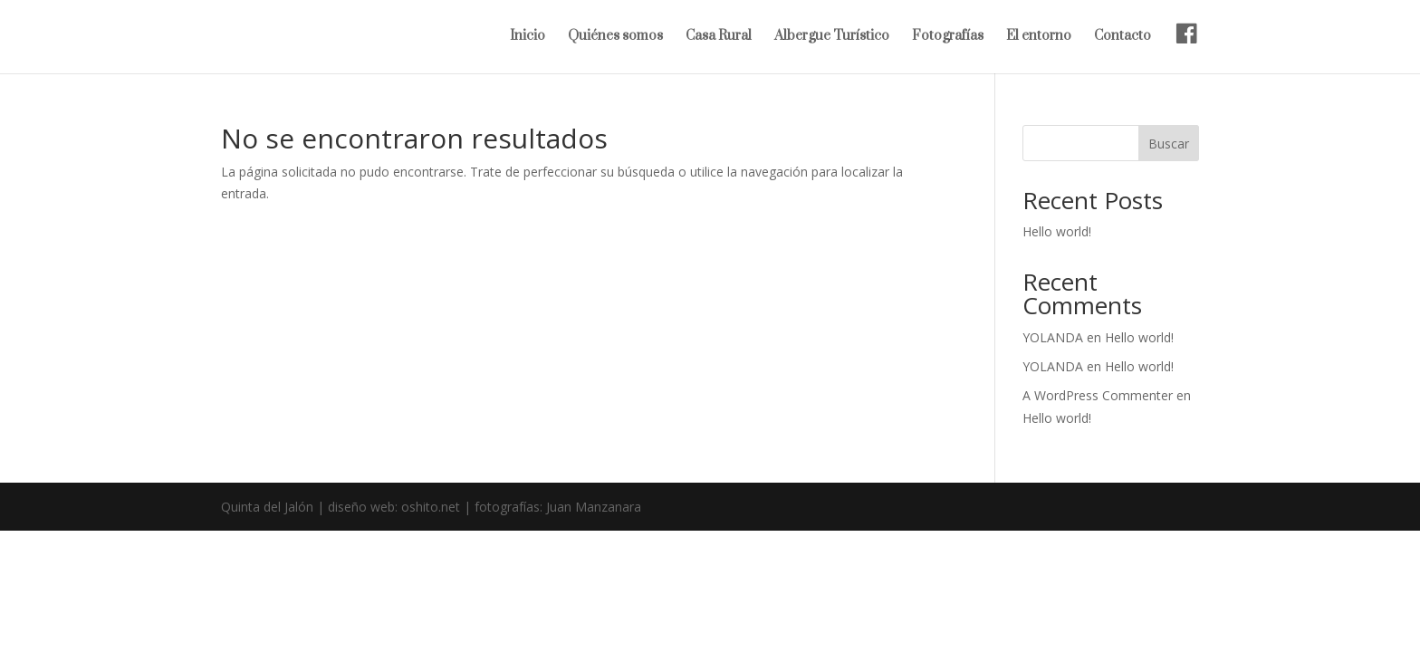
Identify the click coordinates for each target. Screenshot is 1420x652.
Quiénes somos (615, 37)
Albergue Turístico (831, 37)
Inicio (527, 37)
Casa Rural (719, 37)
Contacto (1122, 37)
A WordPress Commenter (1097, 395)
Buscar (1168, 143)
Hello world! (1056, 231)
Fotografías (947, 37)
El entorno (1038, 37)
